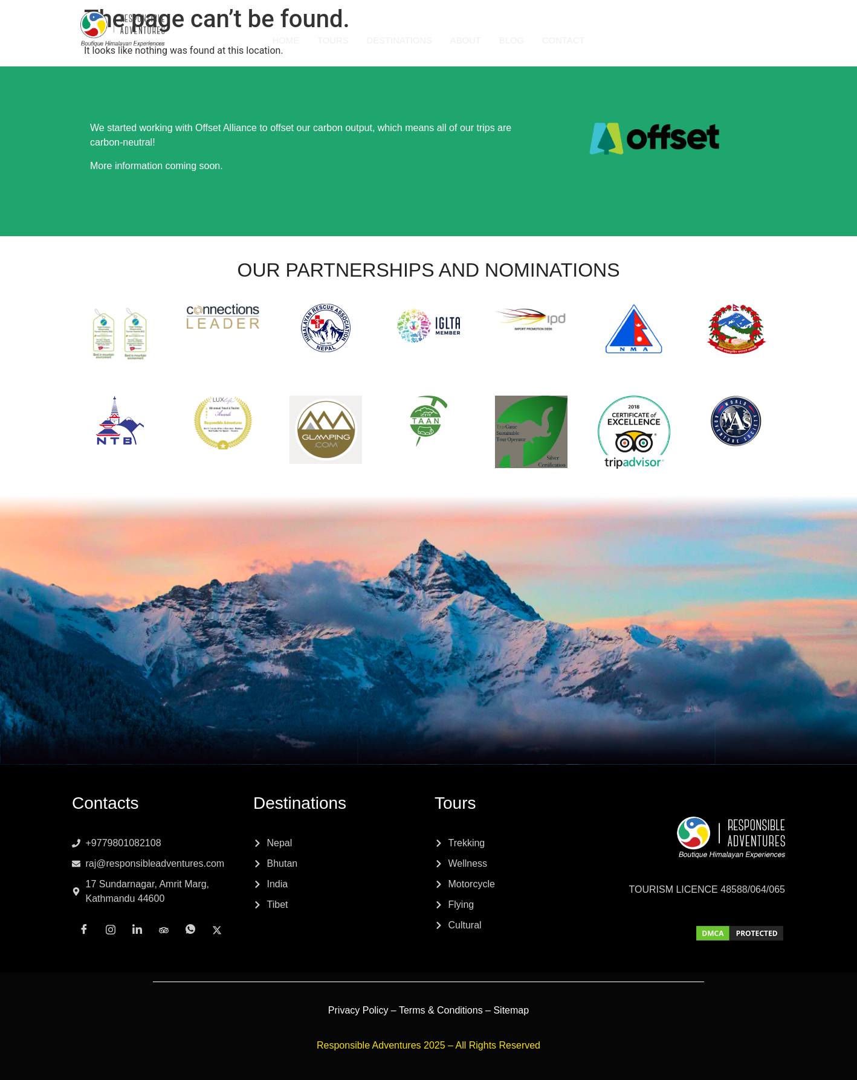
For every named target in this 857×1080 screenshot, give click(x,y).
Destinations (399, 40)
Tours (332, 40)
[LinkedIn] (721, 40)
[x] (801, 40)
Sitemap (511, 1010)
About (466, 40)
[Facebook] (668, 40)
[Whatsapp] (774, 40)
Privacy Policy (358, 1010)
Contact (564, 40)
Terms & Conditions (441, 1010)
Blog (512, 40)
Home (284, 40)
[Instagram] (694, 40)
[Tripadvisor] (748, 40)
